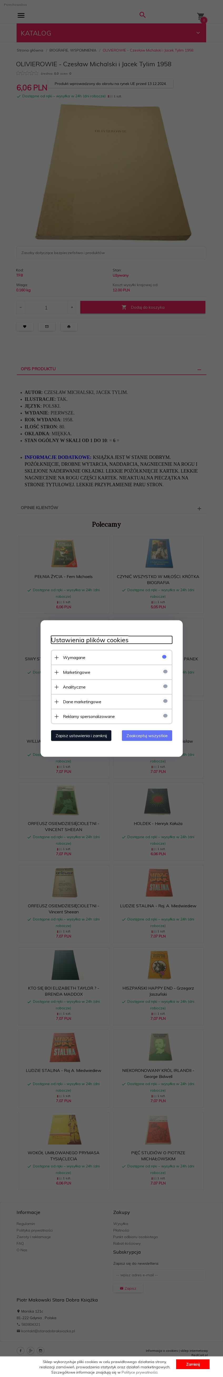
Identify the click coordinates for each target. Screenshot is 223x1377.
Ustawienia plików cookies (89, 640)
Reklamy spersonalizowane (89, 716)
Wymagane (74, 657)
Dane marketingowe (82, 701)
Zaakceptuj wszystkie (147, 735)
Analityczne (74, 687)
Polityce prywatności (139, 1372)
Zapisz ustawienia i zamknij (81, 735)
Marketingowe (76, 672)
